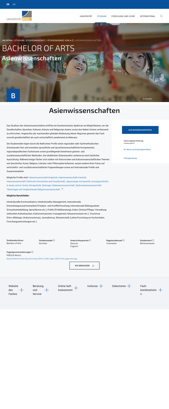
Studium (101, 16)
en (14, 4)
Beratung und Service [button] (38, 290)
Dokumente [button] (119, 286)
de (8, 4)
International (147, 16)
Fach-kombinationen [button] (148, 290)
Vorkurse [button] (92, 286)
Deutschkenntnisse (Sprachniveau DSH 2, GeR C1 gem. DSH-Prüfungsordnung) (42, 258)
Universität (86, 16)
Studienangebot (35, 40)
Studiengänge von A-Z (60, 40)
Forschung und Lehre (123, 16)
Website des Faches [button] (13, 290)
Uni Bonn (7, 40)
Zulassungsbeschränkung (133, 141)
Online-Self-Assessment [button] (65, 288)
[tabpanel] (84, 62)
